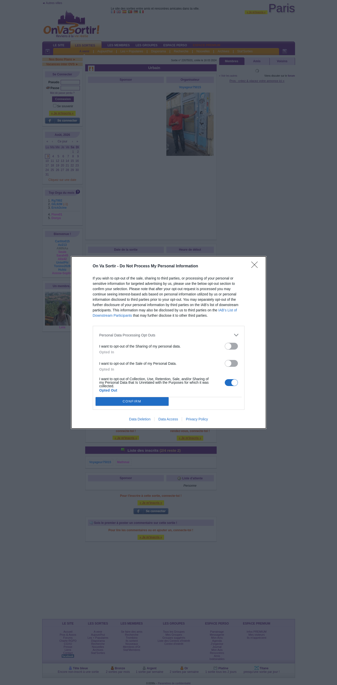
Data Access (168, 419)
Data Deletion (140, 419)
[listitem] (168, 335)
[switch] (231, 346)
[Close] (256, 266)
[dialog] (168, 342)
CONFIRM (132, 401)
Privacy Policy (197, 419)
